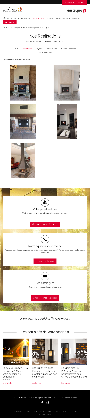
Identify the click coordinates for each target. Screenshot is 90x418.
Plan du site (73, 411)
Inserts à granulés (45, 52)
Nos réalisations (38, 18)
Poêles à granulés (68, 49)
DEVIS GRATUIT (9, 22)
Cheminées (27, 49)
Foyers (39, 49)
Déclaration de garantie (21, 411)
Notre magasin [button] (13, 18)
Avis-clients (76, 18)
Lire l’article (7, 383)
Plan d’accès (37, 411)
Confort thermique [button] (63, 18)
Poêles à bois (51, 49)
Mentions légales (59, 411)
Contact (48, 411)
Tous (16, 49)
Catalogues (50, 18)
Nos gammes (25, 18)
